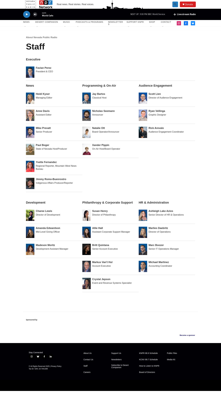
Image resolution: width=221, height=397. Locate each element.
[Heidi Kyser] (30, 104)
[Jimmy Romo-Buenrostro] (30, 189)
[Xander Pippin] (86, 155)
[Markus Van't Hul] (86, 272)
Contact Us (88, 366)
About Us (87, 359)
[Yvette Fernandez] (30, 172)
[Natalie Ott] (86, 138)
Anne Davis (43, 117)
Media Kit (171, 366)
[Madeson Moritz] (30, 255)
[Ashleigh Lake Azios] (143, 221)
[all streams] (184, 20)
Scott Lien (155, 100)
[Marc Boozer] (143, 255)
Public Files (172, 359)
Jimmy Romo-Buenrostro (51, 185)
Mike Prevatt (43, 134)
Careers (86, 378)
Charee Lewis (44, 217)
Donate (190, 7)
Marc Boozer (156, 251)
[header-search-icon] (176, 7)
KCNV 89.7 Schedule (148, 366)
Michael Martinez (159, 268)
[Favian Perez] (30, 78)
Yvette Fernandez (46, 168)
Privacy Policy (56, 372)
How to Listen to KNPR (149, 372)
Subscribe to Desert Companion (120, 372)
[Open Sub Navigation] (25, 33)
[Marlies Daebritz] (143, 238)
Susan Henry (100, 217)
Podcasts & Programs (89, 28)
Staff (85, 372)
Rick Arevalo (156, 134)
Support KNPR (135, 28)
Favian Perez (43, 74)
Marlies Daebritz (158, 234)
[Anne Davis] (30, 121)
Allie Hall (97, 234)
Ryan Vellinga (157, 117)
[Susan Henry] (86, 221)
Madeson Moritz (45, 251)
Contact (166, 28)
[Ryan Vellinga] (143, 121)
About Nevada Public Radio (41, 43)
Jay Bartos (98, 100)
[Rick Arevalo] (143, 138)
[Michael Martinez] (143, 272)
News (26, 28)
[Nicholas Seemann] (86, 121)
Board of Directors (147, 378)
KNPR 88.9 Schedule (148, 359)
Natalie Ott (98, 134)
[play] (26, 20)
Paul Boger (42, 151)
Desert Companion (46, 28)
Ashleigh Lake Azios (161, 217)
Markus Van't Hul (102, 268)
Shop (152, 28)
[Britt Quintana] (86, 255)
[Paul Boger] (30, 155)
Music (66, 28)
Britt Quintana (100, 251)
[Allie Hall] (86, 238)
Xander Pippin (100, 151)
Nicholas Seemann (103, 117)
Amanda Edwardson (48, 234)
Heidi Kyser (43, 100)
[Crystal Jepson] (86, 289)
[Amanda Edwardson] (30, 238)
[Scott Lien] (143, 104)
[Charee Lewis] (30, 221)
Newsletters (115, 29)
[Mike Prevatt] (30, 138)
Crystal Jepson (101, 285)
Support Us (116, 359)
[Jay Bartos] (86, 104)
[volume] (35, 20)
